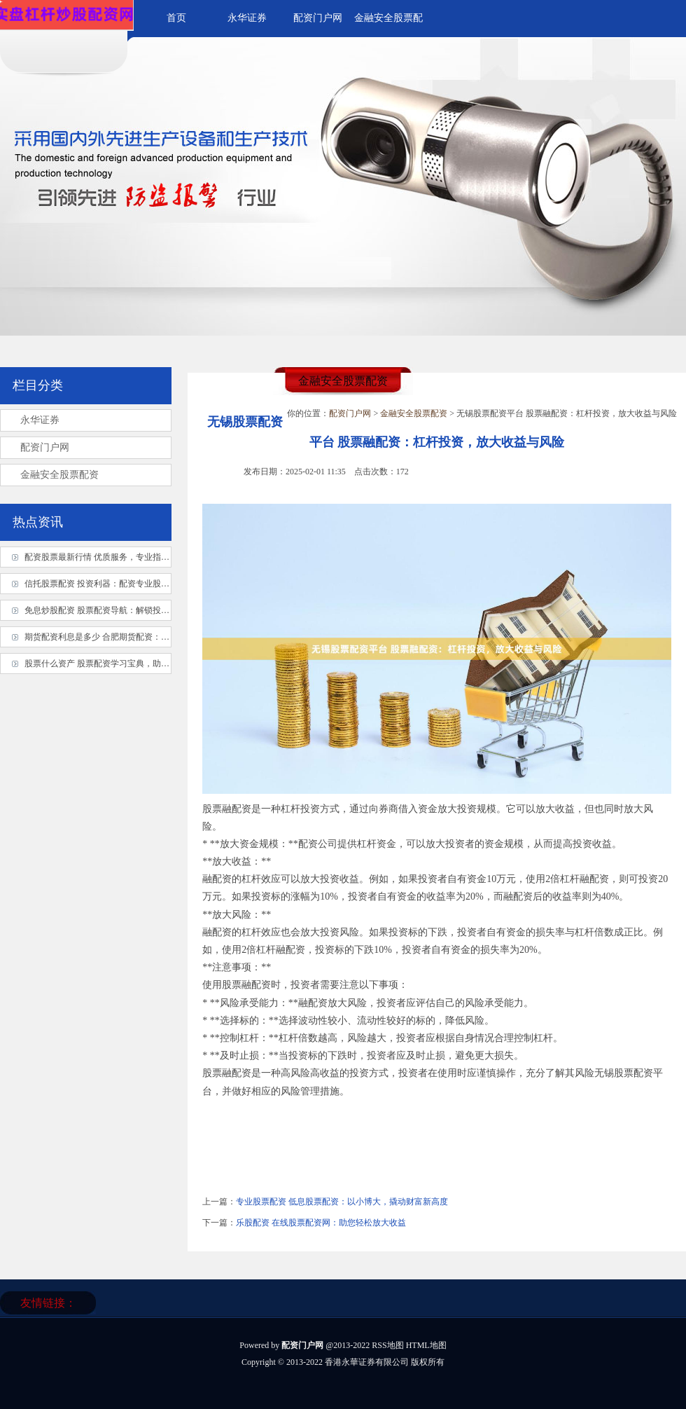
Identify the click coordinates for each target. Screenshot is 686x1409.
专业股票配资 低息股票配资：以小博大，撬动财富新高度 (342, 1202)
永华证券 (247, 18)
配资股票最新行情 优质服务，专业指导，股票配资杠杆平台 (134, 557)
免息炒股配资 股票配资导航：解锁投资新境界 (109, 610)
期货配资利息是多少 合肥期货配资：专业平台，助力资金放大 (138, 637)
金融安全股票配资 (413, 413)
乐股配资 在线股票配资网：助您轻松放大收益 (321, 1223)
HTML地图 (426, 1345)
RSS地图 (387, 1345)
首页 (176, 18)
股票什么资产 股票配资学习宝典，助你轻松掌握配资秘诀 (130, 663)
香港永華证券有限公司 (367, 1362)
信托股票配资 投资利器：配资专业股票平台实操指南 (122, 584)
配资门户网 (317, 18)
